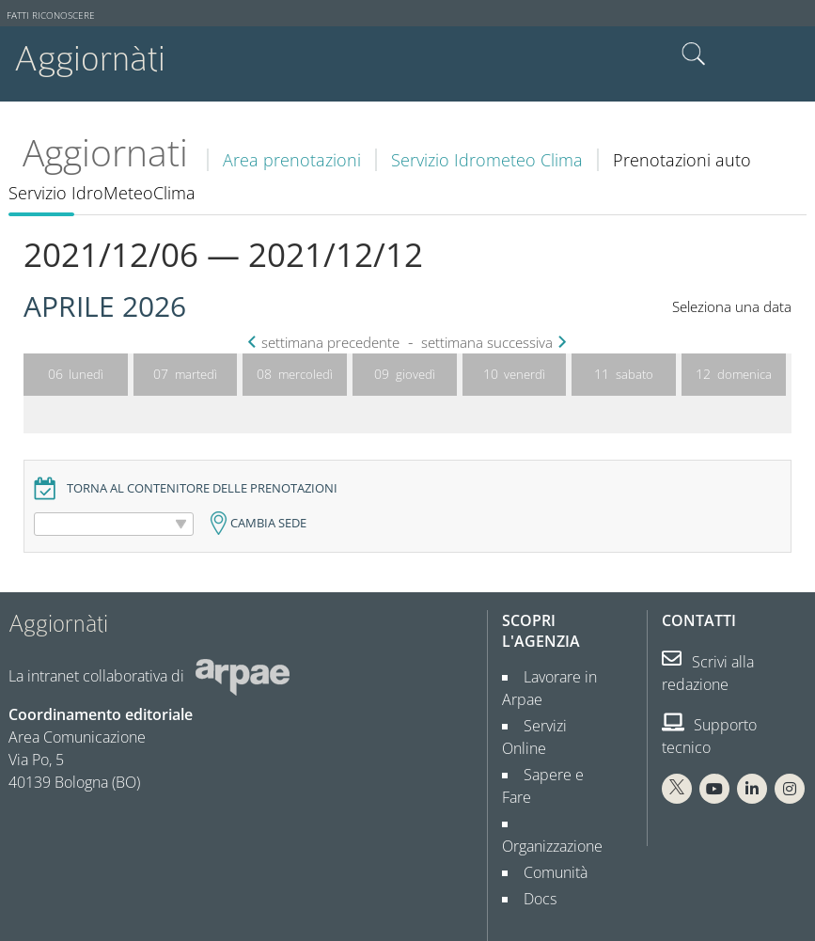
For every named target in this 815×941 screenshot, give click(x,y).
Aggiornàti (89, 59)
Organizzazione (552, 801)
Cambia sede (268, 523)
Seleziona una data (731, 307)
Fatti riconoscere (51, 15)
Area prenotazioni (292, 160)
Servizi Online (561, 725)
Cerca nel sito (693, 54)
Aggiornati (105, 152)
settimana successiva (491, 343)
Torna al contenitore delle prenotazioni (202, 488)
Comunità (548, 827)
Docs (532, 853)
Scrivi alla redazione (708, 673)
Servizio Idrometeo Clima (487, 160)
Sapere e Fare (562, 752)
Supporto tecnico (709, 736)
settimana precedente (325, 343)
